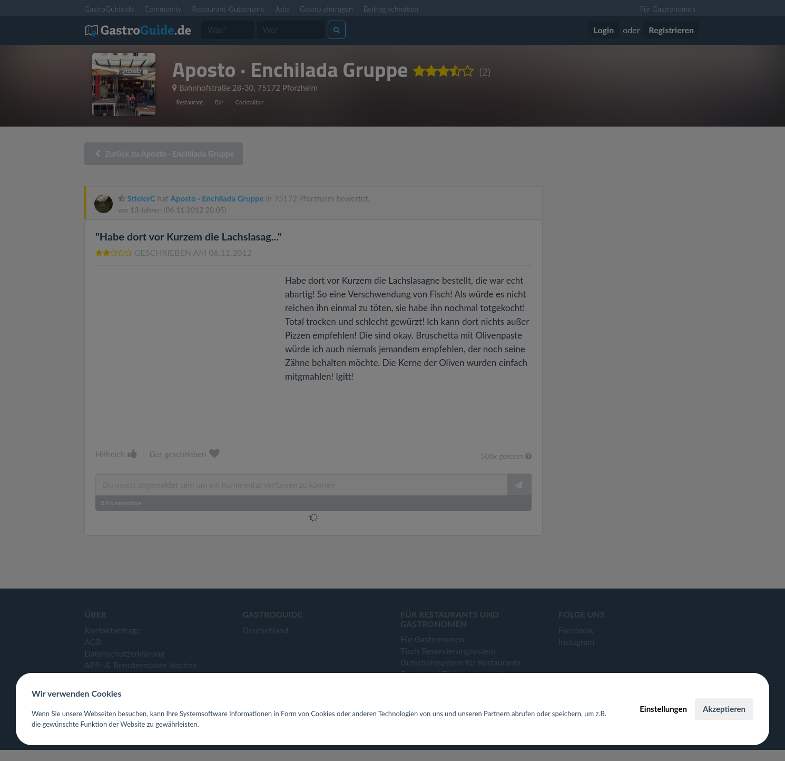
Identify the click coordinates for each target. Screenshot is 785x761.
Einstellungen (663, 709)
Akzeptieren (724, 709)
